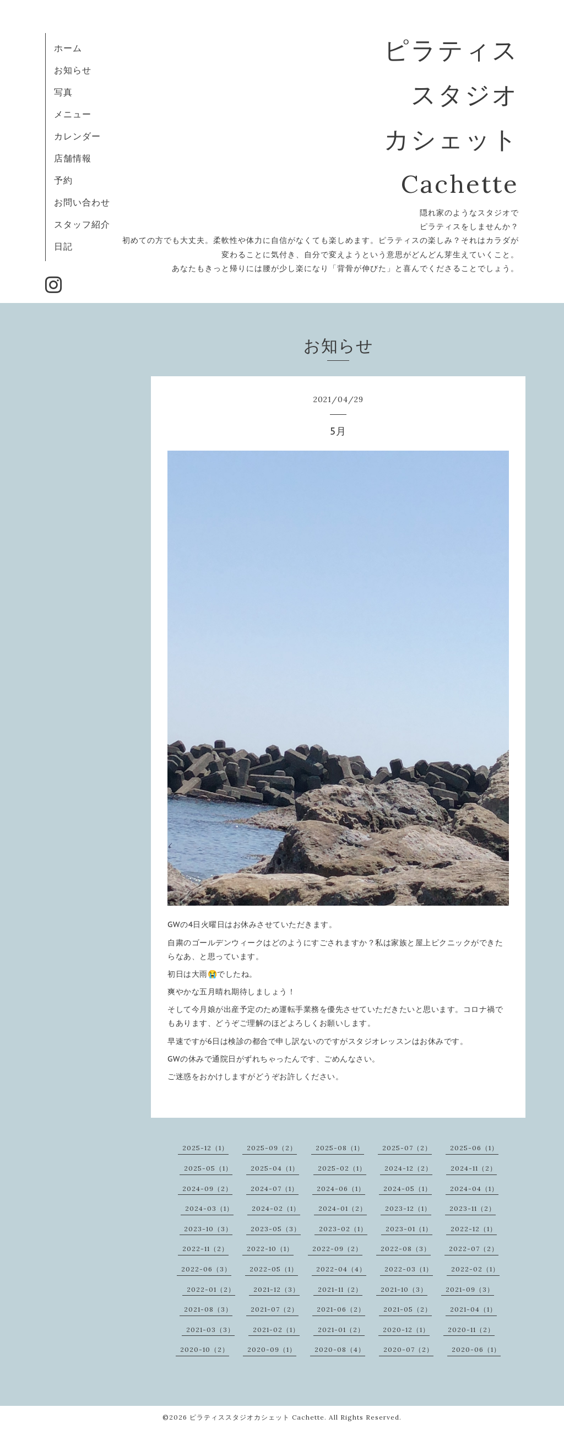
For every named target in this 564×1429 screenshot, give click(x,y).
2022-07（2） (473, 1248)
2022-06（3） (206, 1269)
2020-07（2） (408, 1349)
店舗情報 (72, 158)
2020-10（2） (204, 1349)
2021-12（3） (276, 1289)
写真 (63, 92)
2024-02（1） (276, 1208)
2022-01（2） (211, 1289)
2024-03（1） (209, 1208)
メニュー (72, 114)
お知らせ (72, 69)
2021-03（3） (210, 1329)
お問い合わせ (82, 202)
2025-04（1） (275, 1168)
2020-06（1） (476, 1349)
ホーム (68, 47)
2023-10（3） (208, 1229)
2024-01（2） (342, 1208)
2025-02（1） (342, 1168)
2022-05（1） (274, 1269)
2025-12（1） (205, 1148)
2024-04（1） (474, 1188)
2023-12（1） (408, 1208)
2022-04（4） (341, 1269)
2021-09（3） (470, 1289)
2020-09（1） (271, 1349)
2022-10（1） (270, 1248)
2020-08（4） (339, 1349)
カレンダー (77, 136)
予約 (63, 180)
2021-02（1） (276, 1329)
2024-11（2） (474, 1168)
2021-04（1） (473, 1309)
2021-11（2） (340, 1289)
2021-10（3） (404, 1289)
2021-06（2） (341, 1309)
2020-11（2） (471, 1329)
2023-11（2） (472, 1208)
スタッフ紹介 (82, 224)
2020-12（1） (406, 1329)
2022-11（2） (205, 1248)
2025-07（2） (407, 1148)
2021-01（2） (341, 1329)
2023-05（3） (276, 1229)
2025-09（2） (272, 1148)
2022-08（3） (406, 1248)
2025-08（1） (340, 1148)
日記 (63, 246)
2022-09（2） (337, 1248)
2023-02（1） (343, 1229)
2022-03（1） (408, 1269)
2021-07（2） (275, 1309)
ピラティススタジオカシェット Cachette (256, 1417)
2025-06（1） (474, 1148)
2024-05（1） (407, 1188)
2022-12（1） (474, 1229)
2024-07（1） (275, 1188)
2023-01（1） (409, 1229)
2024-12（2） (408, 1168)
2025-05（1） (208, 1168)
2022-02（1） (475, 1269)
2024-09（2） (207, 1188)
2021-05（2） (407, 1309)
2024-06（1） (341, 1188)
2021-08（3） (208, 1309)
